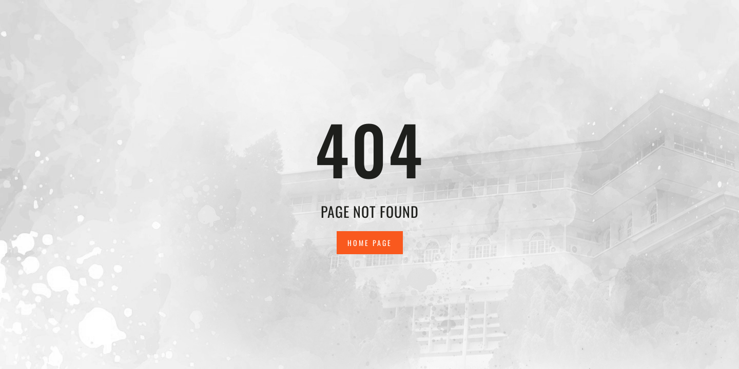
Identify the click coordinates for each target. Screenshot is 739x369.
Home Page (369, 242)
